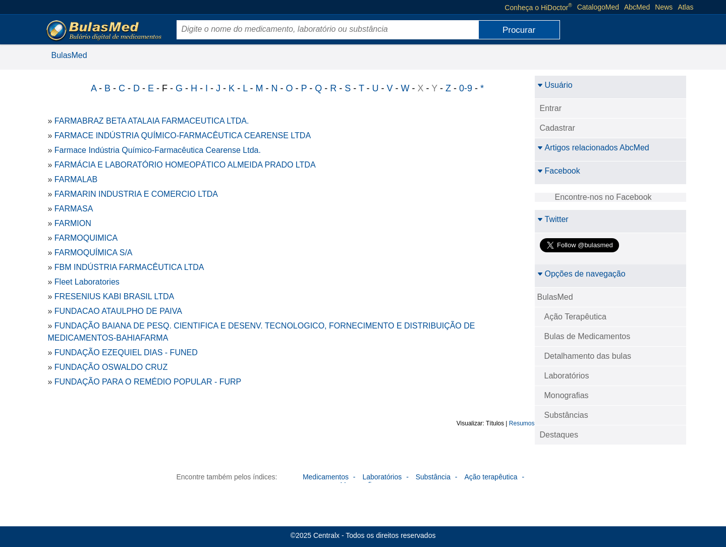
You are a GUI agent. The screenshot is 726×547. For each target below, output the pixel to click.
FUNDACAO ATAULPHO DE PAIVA (118, 311)
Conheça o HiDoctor (538, 7)
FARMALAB (75, 179)
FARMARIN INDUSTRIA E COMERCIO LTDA (136, 194)
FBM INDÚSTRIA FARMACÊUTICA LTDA (129, 267)
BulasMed (69, 55)
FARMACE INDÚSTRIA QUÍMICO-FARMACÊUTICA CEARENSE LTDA (182, 135)
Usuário (555, 85)
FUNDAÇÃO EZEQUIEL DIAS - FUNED (126, 352)
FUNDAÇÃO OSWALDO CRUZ (110, 367)
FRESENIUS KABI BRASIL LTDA (114, 296)
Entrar (551, 108)
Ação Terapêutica (575, 316)
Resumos (522, 423)
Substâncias (566, 415)
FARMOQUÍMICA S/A (93, 252)
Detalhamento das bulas (588, 356)
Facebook (558, 171)
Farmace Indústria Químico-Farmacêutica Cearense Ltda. (157, 150)
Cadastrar (557, 128)
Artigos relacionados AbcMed (593, 147)
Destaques (559, 434)
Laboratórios (566, 375)
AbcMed (637, 7)
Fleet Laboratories (87, 282)
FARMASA (73, 208)
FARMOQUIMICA (86, 238)
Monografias (566, 395)
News (664, 7)
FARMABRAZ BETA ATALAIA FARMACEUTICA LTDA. (151, 121)
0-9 (465, 88)
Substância (433, 477)
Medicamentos (326, 477)
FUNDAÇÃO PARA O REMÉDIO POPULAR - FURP (147, 381)
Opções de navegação (581, 273)
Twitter (553, 219)
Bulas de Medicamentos (587, 336)
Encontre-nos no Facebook (603, 197)
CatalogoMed (598, 7)
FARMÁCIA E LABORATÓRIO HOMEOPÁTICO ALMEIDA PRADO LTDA (185, 164)
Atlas (685, 7)
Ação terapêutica (490, 477)
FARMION (72, 223)
